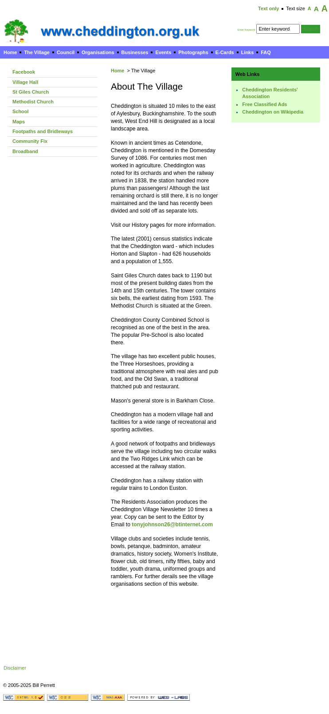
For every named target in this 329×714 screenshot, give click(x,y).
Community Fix (29, 141)
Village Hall (25, 82)
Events (163, 52)
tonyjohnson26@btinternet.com (172, 524)
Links (247, 52)
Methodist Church (33, 101)
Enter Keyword (246, 29)
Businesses (135, 52)
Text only (268, 8)
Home (10, 52)
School (20, 111)
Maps (18, 121)
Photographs (193, 52)
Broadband (25, 151)
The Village (37, 52)
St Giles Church (30, 92)
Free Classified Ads (264, 104)
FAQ (265, 52)
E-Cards (224, 52)
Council (65, 52)
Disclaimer (15, 668)
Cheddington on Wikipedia (272, 111)
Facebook (23, 72)
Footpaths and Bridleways (42, 131)
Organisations (98, 52)
